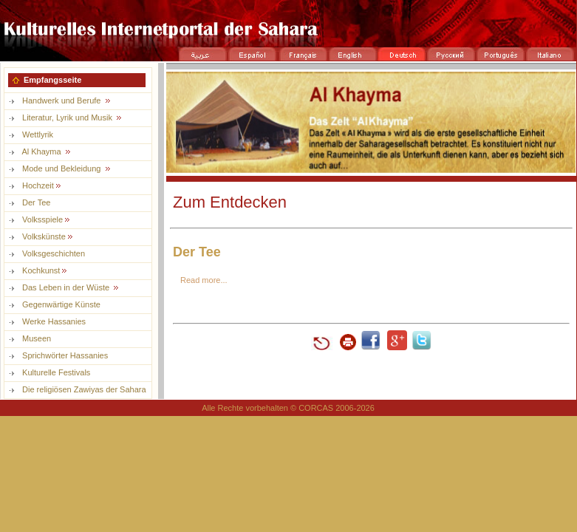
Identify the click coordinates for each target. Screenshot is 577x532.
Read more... (204, 280)
